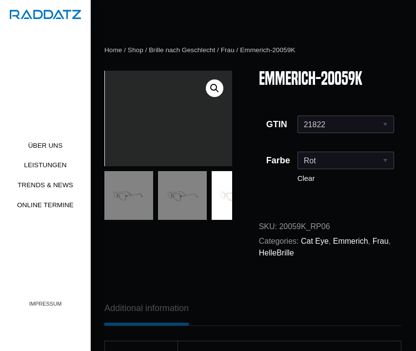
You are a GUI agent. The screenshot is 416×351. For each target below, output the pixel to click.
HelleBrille (276, 253)
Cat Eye (315, 241)
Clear (306, 178)
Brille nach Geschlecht (182, 50)
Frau (228, 50)
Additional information (146, 308)
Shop (135, 50)
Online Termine (45, 205)
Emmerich (350, 241)
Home (113, 50)
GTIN (276, 124)
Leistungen (45, 165)
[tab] (146, 308)
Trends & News (45, 185)
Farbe (278, 160)
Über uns (45, 145)
